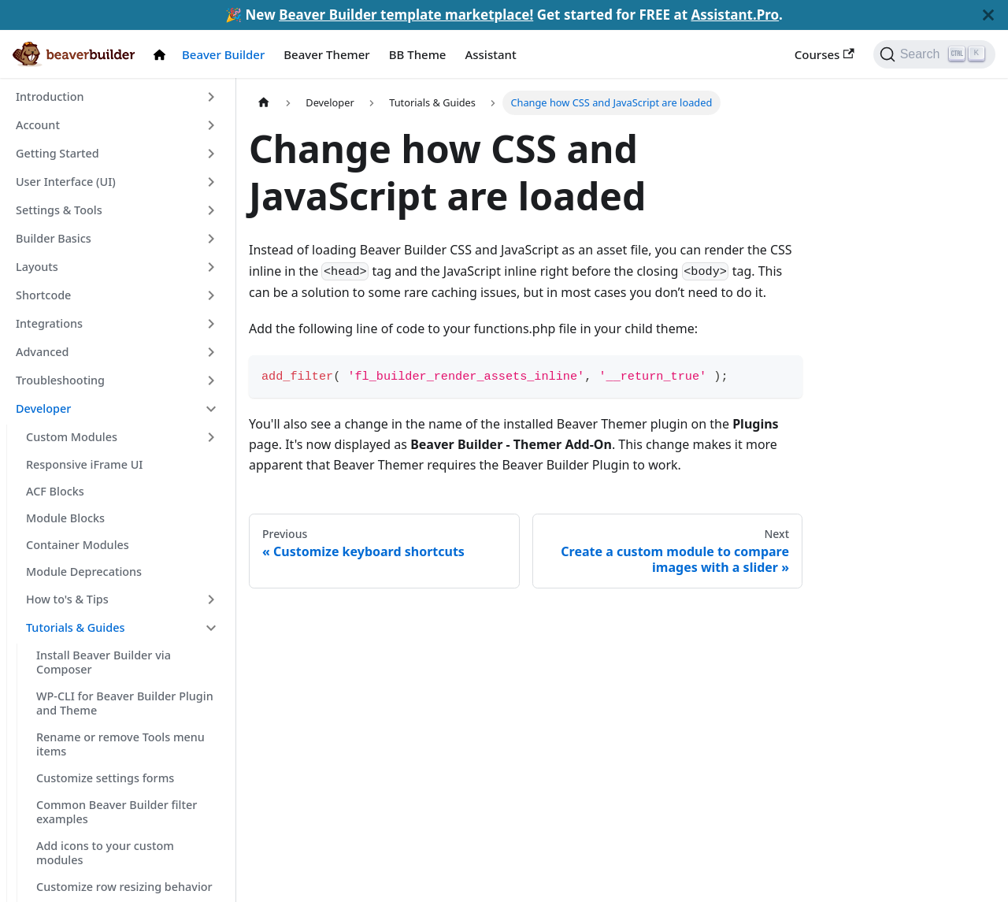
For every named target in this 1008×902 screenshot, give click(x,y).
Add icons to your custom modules (105, 852)
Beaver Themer (326, 54)
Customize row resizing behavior (124, 886)
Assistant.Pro (735, 15)
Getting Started (57, 153)
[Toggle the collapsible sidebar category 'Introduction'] (211, 97)
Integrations (49, 323)
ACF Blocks (55, 491)
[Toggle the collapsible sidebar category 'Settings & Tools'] (211, 210)
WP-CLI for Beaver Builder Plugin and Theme (124, 703)
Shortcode (43, 295)
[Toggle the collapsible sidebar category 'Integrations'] (211, 323)
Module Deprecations (84, 571)
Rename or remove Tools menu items (120, 744)
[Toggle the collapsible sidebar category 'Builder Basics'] (211, 238)
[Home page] (264, 103)
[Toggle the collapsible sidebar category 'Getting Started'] (211, 153)
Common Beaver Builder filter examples (116, 811)
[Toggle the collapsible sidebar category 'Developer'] (211, 408)
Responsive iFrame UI (84, 464)
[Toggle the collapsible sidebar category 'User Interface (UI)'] (211, 182)
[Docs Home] (163, 55)
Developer (43, 408)
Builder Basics (53, 238)
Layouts (37, 266)
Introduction (49, 96)
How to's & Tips (67, 599)
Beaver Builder (223, 54)
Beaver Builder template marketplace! (406, 15)
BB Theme (418, 54)
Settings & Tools (59, 209)
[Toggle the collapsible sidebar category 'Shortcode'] (211, 295)
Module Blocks (65, 517)
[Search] (934, 54)
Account (38, 124)
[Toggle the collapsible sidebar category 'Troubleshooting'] (211, 380)
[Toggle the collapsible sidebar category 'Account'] (211, 125)
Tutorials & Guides (75, 627)
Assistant (490, 54)
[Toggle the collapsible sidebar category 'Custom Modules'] (211, 437)
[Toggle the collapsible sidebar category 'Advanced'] (211, 352)
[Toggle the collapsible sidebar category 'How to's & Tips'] (211, 599)
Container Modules (77, 544)
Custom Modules (71, 436)
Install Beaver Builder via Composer (103, 662)
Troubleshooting (60, 380)
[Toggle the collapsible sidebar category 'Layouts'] (211, 267)
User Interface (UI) (66, 181)
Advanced (42, 351)
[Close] (988, 15)
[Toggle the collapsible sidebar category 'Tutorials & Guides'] (211, 627)
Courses (824, 54)
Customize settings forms (105, 777)
